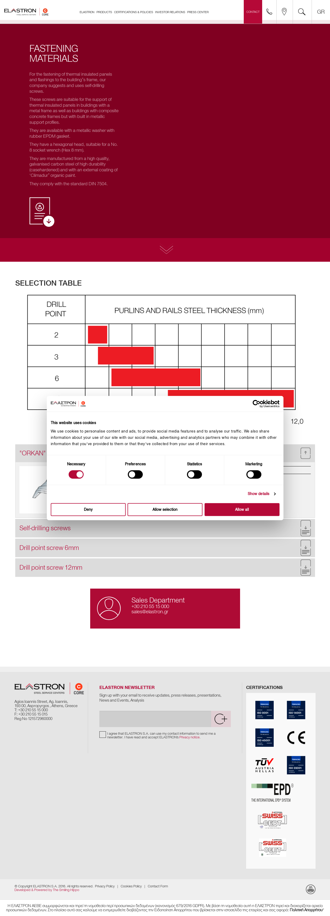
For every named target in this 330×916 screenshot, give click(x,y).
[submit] (221, 719)
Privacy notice (189, 737)
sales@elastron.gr (149, 611)
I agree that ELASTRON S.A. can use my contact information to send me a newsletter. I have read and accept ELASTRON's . (161, 735)
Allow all (242, 509)
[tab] (165, 528)
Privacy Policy (105, 886)
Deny (88, 509)
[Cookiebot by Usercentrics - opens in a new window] (260, 404)
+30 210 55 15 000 (150, 606)
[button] (165, 528)
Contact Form (158, 886)
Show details (258, 494)
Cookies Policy (131, 886)
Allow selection (165, 509)
